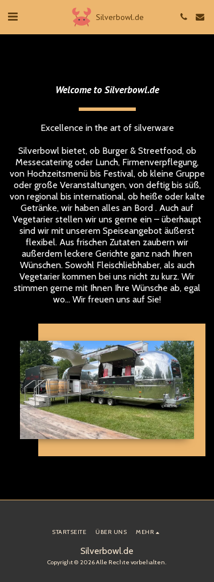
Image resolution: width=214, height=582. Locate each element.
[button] (12, 16)
